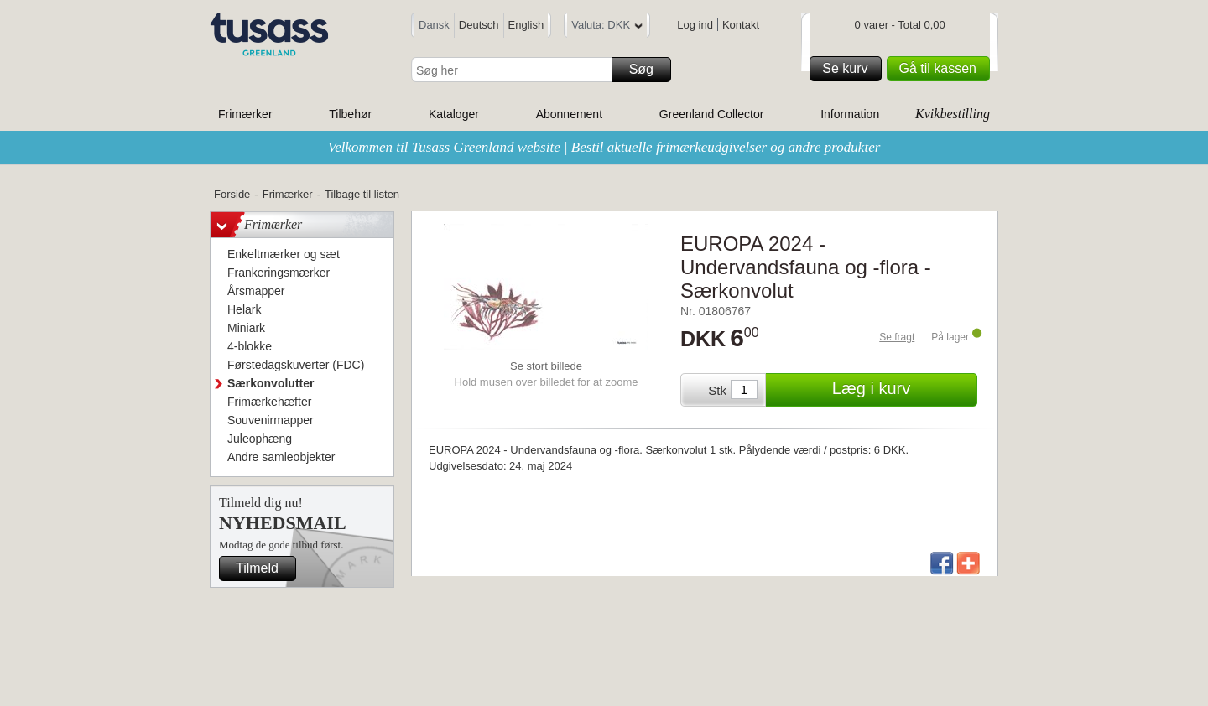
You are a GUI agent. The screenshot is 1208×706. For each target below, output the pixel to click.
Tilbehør (350, 114)
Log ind (695, 24)
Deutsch (479, 24)
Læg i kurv (902, 390)
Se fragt (896, 337)
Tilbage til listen (362, 194)
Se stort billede (546, 366)
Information (849, 114)
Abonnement (569, 114)
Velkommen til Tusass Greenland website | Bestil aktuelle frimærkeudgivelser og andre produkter (604, 147)
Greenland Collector (711, 114)
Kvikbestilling (952, 113)
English (526, 24)
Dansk (434, 24)
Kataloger (454, 114)
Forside (232, 194)
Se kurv (849, 68)
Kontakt (740, 24)
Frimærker (245, 114)
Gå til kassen (942, 68)
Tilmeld (263, 568)
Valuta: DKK (607, 27)
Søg (647, 69)
